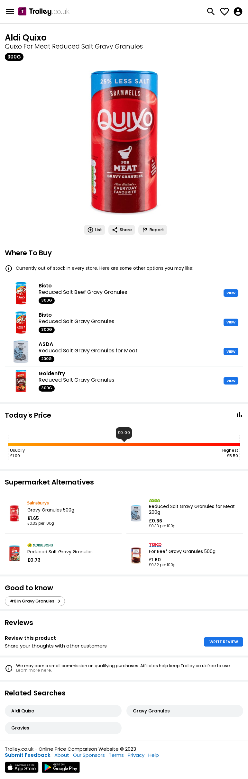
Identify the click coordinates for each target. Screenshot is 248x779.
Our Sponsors (89, 755)
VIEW (230, 292)
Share (122, 230)
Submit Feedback (28, 755)
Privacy (136, 755)
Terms (116, 755)
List (94, 230)
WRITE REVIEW (223, 642)
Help (153, 755)
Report (153, 230)
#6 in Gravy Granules (36, 601)
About (61, 755)
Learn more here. (34, 670)
